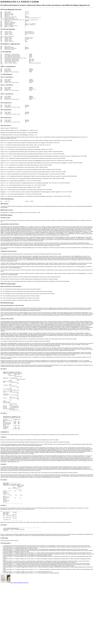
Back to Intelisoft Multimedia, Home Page (14, 615)
